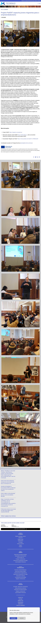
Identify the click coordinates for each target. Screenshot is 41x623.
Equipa (20, 545)
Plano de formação (20, 605)
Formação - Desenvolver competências (20, 586)
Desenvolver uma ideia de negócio (20, 554)
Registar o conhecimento (20, 578)
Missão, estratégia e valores (20, 536)
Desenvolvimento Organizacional (20, 572)
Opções (22, 618)
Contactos (39, 0)
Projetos (20, 546)
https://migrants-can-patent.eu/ (15, 132)
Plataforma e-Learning (25, 0)
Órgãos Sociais (20, 539)
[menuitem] (33, 157)
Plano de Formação (31, 0)
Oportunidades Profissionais (20, 561)
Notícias (36, 0)
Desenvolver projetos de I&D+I (20, 571)
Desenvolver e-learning (20, 575)
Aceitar (13, 618)
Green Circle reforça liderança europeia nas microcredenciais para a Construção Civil (7, 482)
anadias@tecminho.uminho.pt (26, 143)
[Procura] (38, 3)
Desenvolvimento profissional (20, 588)
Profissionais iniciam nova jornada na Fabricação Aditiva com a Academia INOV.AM (8, 510)
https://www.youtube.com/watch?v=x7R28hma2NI (28, 138)
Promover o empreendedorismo (20, 569)
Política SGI (20, 537)
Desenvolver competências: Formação (20, 560)
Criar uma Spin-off (20, 557)
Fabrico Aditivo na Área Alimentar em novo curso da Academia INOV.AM (8, 495)
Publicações (20, 602)
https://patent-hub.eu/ (22, 134)
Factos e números (20, 543)
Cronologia (21, 542)
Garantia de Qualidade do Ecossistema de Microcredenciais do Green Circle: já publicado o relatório (8, 488)
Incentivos (20, 603)
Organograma (20, 540)
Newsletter (20, 600)
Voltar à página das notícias (8, 516)
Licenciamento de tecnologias (20, 577)
